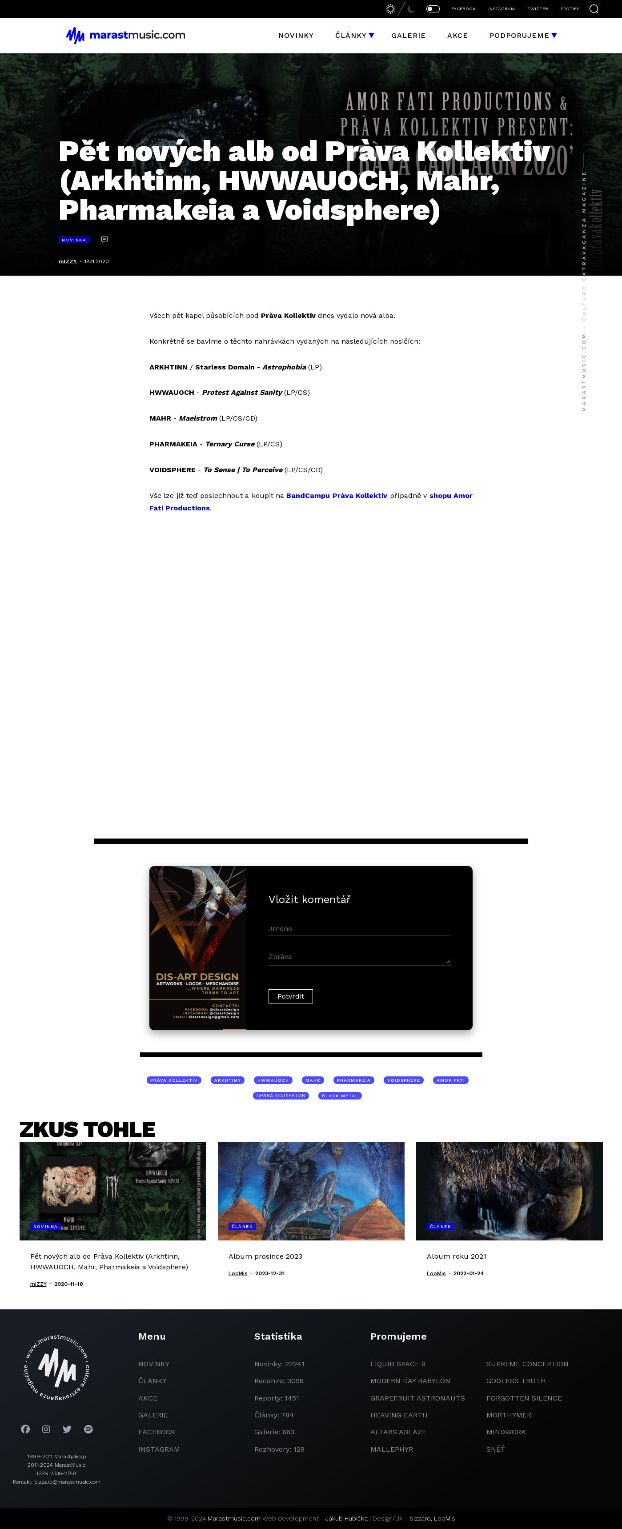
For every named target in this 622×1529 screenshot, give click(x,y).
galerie (153, 1415)
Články (351, 35)
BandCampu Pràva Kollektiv (336, 495)
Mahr (313, 1080)
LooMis (444, 1518)
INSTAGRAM (501, 8)
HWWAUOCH (273, 1080)
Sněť (495, 1449)
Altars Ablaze (398, 1432)
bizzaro (420, 1518)
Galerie (408, 35)
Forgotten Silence (524, 1398)
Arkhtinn (227, 1080)
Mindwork (506, 1432)
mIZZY (68, 261)
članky (152, 1381)
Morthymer (508, 1415)
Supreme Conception (527, 1364)
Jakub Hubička (346, 1518)
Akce (457, 35)
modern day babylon (410, 1381)
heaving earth (399, 1415)
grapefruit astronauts (417, 1398)
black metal (340, 1095)
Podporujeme (520, 35)
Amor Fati (451, 1080)
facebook (157, 1432)
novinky (153, 1364)
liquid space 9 (397, 1364)
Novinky (296, 35)
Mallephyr (391, 1449)
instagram (159, 1449)
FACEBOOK (463, 8)
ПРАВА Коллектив (281, 1095)
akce (147, 1398)
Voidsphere (403, 1080)
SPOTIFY (570, 8)
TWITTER (537, 8)
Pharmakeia (354, 1080)
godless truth (516, 1381)
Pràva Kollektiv (174, 1080)
